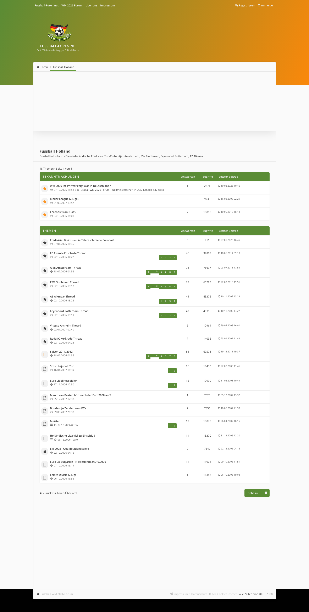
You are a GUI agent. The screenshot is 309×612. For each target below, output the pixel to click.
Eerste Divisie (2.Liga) (63, 466)
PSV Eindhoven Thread (64, 280)
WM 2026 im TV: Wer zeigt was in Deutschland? (80, 186)
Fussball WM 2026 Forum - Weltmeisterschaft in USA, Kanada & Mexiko (121, 189)
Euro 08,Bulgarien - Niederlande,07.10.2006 (78, 453)
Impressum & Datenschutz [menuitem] (190, 585)
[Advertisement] (154, 533)
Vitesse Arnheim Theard (65, 321)
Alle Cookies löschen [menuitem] (225, 585)
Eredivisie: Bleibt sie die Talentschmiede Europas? (82, 240)
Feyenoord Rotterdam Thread (69, 307)
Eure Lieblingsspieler (63, 374)
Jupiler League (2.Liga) (64, 199)
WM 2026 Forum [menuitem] (72, 5)
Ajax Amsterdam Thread (66, 266)
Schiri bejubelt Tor (62, 360)
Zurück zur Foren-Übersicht (60, 484)
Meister (55, 413)
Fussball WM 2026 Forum (57, 585)
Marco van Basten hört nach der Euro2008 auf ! (80, 388)
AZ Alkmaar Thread (62, 294)
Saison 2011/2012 (61, 347)
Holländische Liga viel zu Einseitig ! (72, 427)
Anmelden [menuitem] (267, 5)
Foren (44, 67)
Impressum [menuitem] (107, 5)
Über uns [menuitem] (91, 5)
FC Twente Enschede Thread (68, 253)
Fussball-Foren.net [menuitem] (47, 5)
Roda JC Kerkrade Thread (66, 334)
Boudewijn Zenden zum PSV (68, 400)
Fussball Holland (63, 67)
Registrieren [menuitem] (247, 5)
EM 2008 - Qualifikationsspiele (69, 440)
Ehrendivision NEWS (63, 212)
